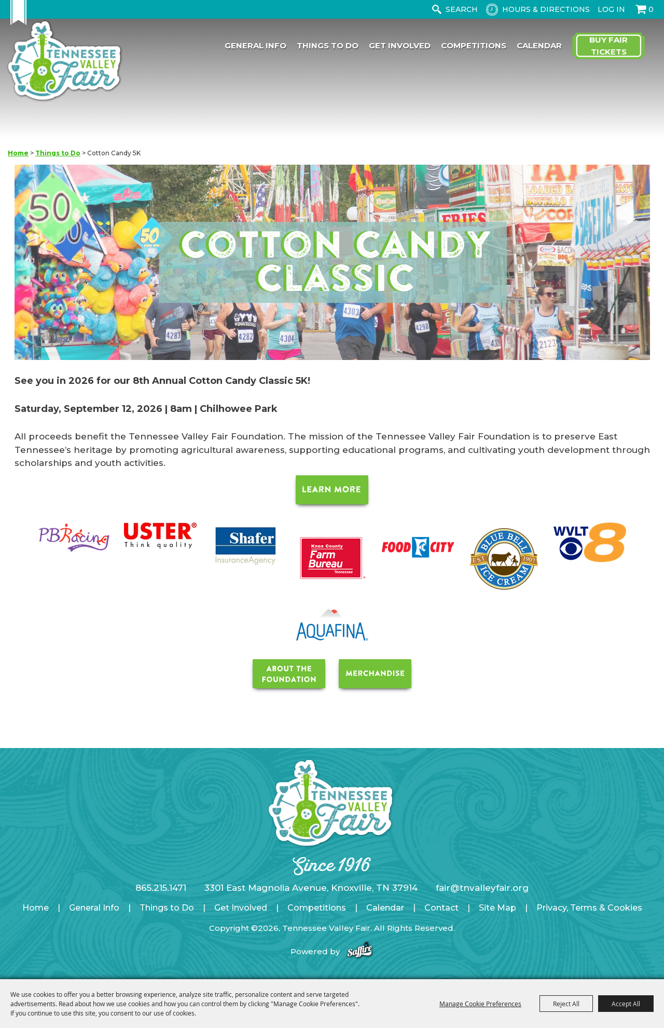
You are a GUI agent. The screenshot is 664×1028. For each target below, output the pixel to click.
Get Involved (400, 45)
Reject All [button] (566, 1003)
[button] (332, 264)
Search (436, 9)
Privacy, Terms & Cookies (589, 908)
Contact (441, 908)
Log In (611, 9)
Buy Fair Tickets (608, 46)
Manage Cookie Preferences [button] (480, 1003)
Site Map (497, 908)
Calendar (539, 45)
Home (18, 153)
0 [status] (651, 9)
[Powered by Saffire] (360, 951)
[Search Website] (464, 9)
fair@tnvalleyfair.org (482, 888)
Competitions (473, 45)
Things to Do (327, 45)
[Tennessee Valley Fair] (64, 61)
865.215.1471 (160, 888)
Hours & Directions (546, 9)
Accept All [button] (626, 1003)
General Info (255, 45)
